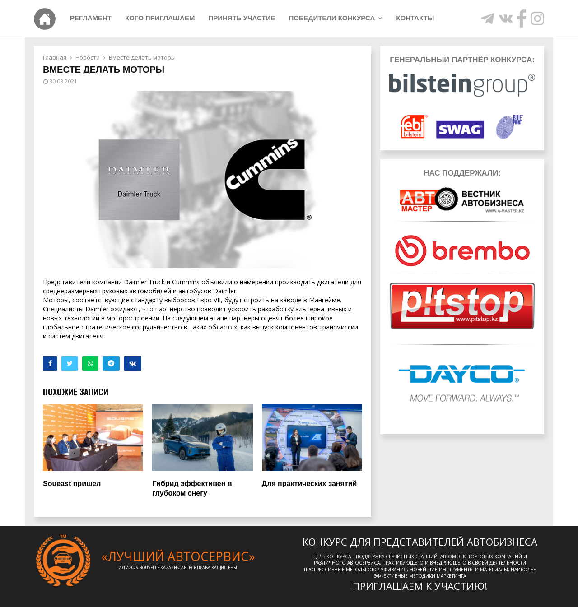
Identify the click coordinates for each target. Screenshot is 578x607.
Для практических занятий (309, 483)
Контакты (415, 18)
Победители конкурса (332, 18)
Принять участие (241, 18)
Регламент (91, 18)
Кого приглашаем (160, 18)
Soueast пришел (72, 483)
